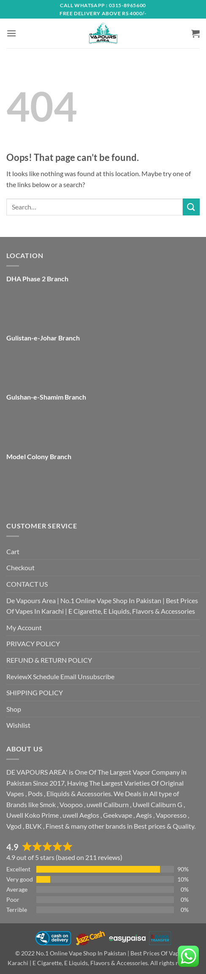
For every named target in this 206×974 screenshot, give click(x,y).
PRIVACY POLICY (33, 643)
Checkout (20, 567)
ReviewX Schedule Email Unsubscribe (60, 676)
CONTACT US (27, 584)
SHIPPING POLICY (34, 692)
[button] (11, 33)
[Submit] (191, 207)
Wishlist (18, 725)
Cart (12, 551)
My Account (24, 627)
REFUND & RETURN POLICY (49, 660)
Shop (13, 709)
